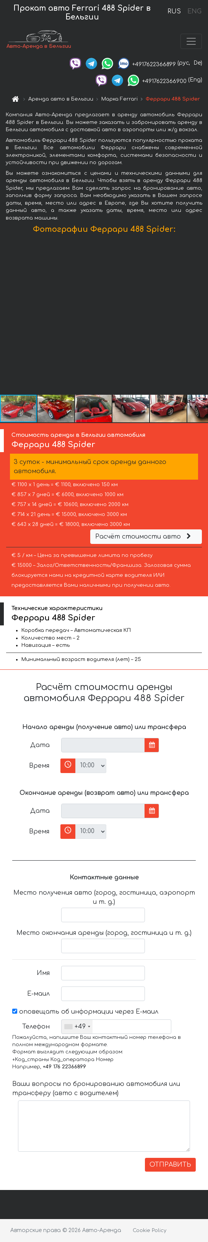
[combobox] (77, 1027)
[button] (201, 316)
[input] (103, 745)
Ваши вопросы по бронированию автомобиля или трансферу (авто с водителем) (96, 1089)
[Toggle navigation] (191, 41)
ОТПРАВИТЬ (170, 1164)
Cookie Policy (149, 1230)
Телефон (36, 1026)
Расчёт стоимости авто (144, 536)
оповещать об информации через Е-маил (85, 1011)
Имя (43, 973)
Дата (40, 745)
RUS (174, 11)
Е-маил (38, 993)
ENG (194, 11)
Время (39, 765)
